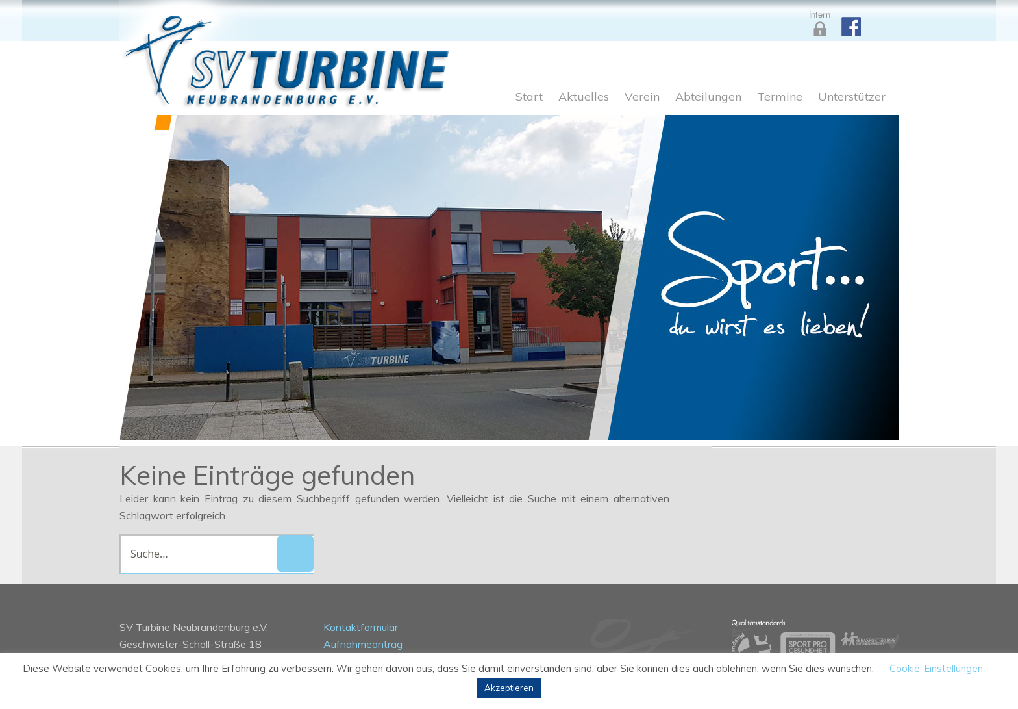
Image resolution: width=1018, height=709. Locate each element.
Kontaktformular (360, 627)
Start (529, 97)
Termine (779, 97)
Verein (642, 97)
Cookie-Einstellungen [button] (936, 668)
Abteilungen (708, 97)
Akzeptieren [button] (509, 687)
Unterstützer (852, 97)
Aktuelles (583, 97)
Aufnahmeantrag (363, 644)
